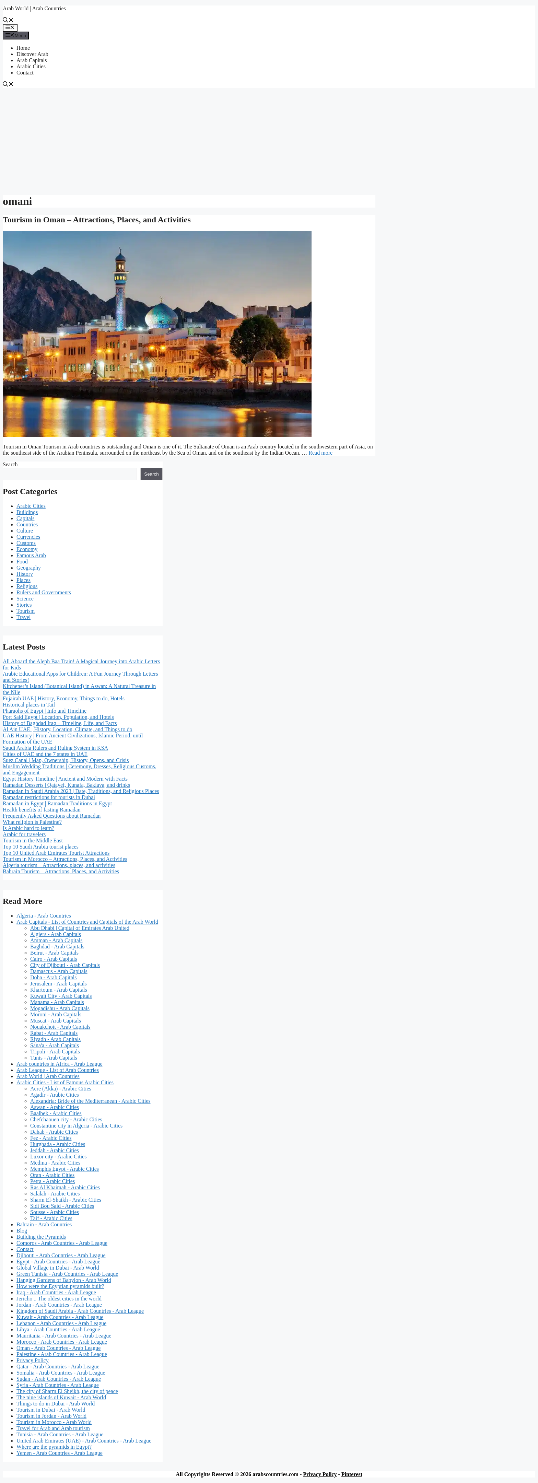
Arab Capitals (31, 60)
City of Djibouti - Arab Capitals (65, 965)
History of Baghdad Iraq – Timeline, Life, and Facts (60, 723)
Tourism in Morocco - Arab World (54, 1422)
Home (23, 48)
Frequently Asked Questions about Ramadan (52, 816)
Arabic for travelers (24, 834)
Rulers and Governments (43, 592)
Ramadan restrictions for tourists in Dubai (49, 797)
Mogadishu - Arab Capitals (60, 1008)
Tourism (25, 611)
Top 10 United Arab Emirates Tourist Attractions (56, 853)
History (24, 574)
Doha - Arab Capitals (53, 977)
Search (10, 464)
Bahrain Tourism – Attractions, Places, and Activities (61, 871)
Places (23, 580)
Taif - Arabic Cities (51, 1218)
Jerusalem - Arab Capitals (58, 983)
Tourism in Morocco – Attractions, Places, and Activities (65, 859)
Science (25, 599)
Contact (25, 72)
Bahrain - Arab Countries (44, 1224)
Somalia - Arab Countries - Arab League (60, 1373)
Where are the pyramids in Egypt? (54, 1447)
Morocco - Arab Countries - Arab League (61, 1342)
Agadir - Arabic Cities (54, 1095)
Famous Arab (31, 555)
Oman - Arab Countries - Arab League (58, 1348)
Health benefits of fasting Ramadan (42, 810)
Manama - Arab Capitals (57, 1002)
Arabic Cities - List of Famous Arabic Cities (65, 1082)
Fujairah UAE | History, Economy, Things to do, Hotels (64, 698)
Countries (27, 524)
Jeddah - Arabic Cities (54, 1150)
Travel (23, 617)
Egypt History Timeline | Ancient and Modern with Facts (65, 779)
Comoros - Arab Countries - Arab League (61, 1243)
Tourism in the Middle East (33, 840)
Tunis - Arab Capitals (53, 1058)
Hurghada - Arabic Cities (57, 1144)
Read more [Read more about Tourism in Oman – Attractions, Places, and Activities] (320, 453)
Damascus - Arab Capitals (58, 971)
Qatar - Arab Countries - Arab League (58, 1366)
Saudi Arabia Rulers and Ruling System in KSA (55, 748)
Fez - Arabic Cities (50, 1138)
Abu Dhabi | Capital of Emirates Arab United (79, 928)
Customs (26, 543)
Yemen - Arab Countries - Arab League (59, 1453)
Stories (24, 605)
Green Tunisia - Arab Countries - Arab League (67, 1274)
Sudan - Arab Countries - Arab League (58, 1379)
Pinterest (351, 1474)
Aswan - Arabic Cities (54, 1107)
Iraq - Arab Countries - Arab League (56, 1292)
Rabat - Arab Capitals (54, 1033)
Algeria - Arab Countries (43, 916)
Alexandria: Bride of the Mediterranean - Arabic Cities (90, 1101)
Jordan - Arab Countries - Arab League (59, 1305)
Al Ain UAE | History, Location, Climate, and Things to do (67, 729)
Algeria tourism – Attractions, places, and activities (59, 865)
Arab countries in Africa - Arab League (59, 1064)
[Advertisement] (269, 140)
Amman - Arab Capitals (56, 940)
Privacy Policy (32, 1360)
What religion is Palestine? (32, 822)
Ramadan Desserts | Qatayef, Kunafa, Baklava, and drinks (66, 785)
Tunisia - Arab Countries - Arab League (60, 1434)
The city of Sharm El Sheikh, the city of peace (67, 1391)
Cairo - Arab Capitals (53, 959)
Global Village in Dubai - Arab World (57, 1268)
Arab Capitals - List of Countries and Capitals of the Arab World (87, 922)
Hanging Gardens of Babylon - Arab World (63, 1280)
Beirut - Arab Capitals (54, 953)
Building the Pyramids (41, 1237)
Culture (24, 531)
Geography (28, 568)
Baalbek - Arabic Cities (56, 1113)
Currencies (28, 537)
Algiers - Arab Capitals (55, 934)
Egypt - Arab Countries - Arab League (58, 1261)
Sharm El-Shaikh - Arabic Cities (65, 1200)
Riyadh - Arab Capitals (55, 1039)
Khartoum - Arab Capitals (58, 990)
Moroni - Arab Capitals (55, 1014)
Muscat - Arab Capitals (55, 1021)
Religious (26, 586)
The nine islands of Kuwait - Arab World (61, 1397)
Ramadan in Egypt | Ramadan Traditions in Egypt (57, 803)
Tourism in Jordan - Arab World (51, 1416)
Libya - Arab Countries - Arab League (58, 1329)
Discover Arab (32, 54)
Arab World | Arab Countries (34, 8)
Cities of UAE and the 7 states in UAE (45, 754)
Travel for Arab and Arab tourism (53, 1428)
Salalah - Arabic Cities (55, 1193)
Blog (21, 1231)
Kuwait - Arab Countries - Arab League (59, 1317)
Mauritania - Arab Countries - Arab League (63, 1336)
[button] (8, 21)
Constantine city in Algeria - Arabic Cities (76, 1126)
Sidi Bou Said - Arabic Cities (62, 1206)
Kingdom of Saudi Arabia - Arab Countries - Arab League (80, 1311)
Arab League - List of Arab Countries (57, 1070)
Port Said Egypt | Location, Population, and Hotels (58, 717)
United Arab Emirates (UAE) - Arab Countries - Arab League (83, 1441)
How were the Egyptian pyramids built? (60, 1286)
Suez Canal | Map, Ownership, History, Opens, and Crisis (66, 760)
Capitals (25, 518)
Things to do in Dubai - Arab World (55, 1403)
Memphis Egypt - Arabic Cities (64, 1169)
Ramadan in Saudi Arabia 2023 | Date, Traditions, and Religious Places (81, 791)
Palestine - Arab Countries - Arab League (61, 1354)
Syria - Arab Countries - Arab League (57, 1385)
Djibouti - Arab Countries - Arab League (61, 1255)
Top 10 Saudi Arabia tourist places (41, 847)
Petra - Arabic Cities (52, 1181)
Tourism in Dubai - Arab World (50, 1410)
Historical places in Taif (29, 705)
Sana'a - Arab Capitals (54, 1045)
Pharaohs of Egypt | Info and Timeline (44, 711)
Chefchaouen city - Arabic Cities (66, 1119)
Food (22, 561)
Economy (26, 549)
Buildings (27, 512)
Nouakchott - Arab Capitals (60, 1027)
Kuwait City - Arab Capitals (61, 996)
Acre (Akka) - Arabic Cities (60, 1088)
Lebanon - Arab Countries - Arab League (61, 1323)
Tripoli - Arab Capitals (55, 1051)
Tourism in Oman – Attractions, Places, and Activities (97, 219)
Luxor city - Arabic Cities (58, 1156)
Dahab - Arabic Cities (54, 1132)
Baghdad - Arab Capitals (57, 946)
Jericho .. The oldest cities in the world (59, 1298)
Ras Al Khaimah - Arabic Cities (65, 1187)
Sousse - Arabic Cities (54, 1212)
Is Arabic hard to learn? (28, 828)
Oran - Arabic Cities (52, 1175)
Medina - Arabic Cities (55, 1163)
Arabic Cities (31, 66)
